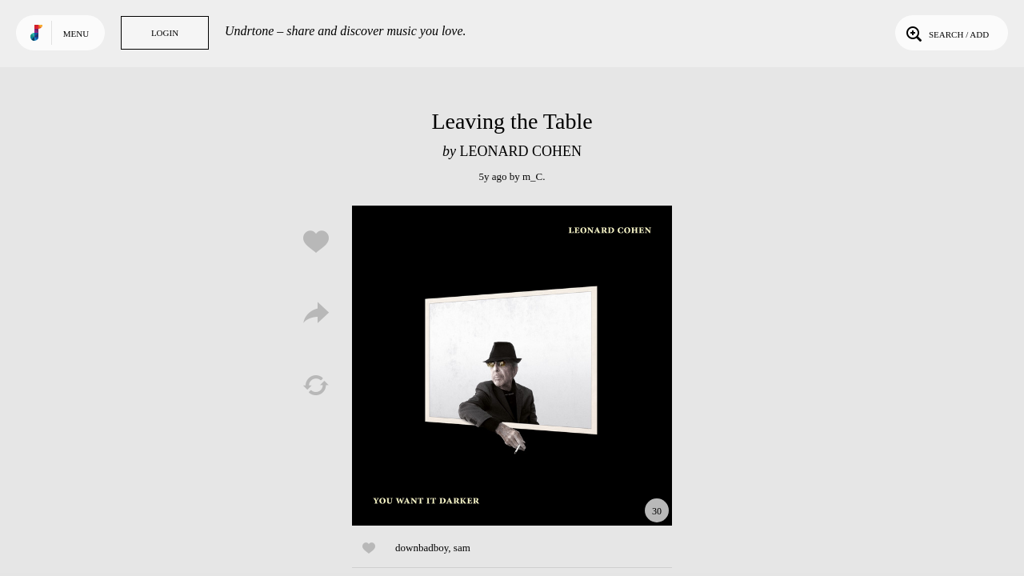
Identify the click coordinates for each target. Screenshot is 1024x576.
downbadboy (421, 548)
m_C (532, 176)
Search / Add (946, 32)
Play (512, 366)
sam (462, 548)
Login (164, 33)
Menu (76, 33)
